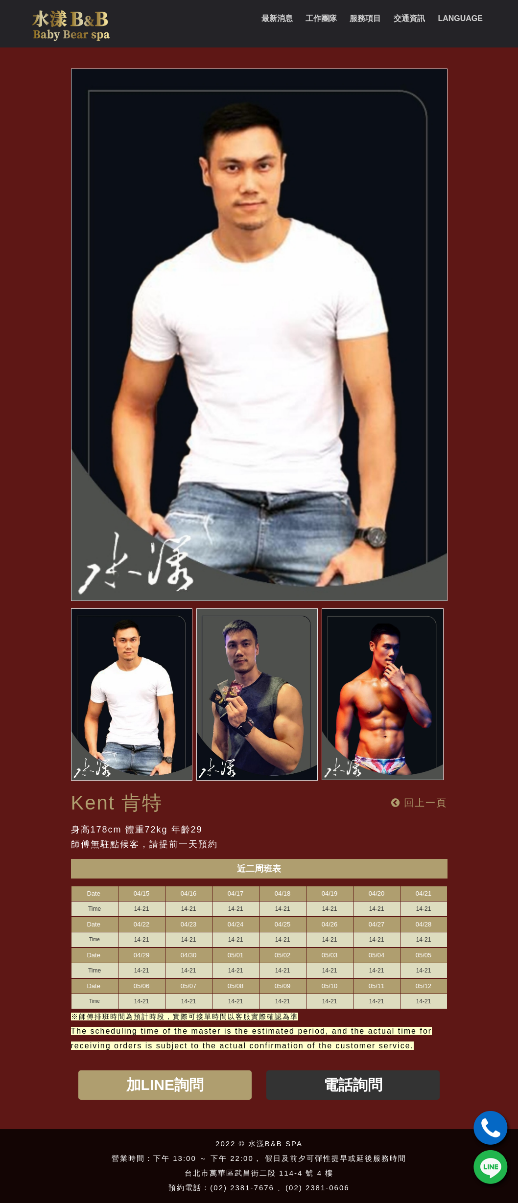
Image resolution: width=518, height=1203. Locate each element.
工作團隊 (321, 18)
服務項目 (365, 18)
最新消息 (277, 18)
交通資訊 (409, 18)
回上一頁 (419, 802)
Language (460, 18)
